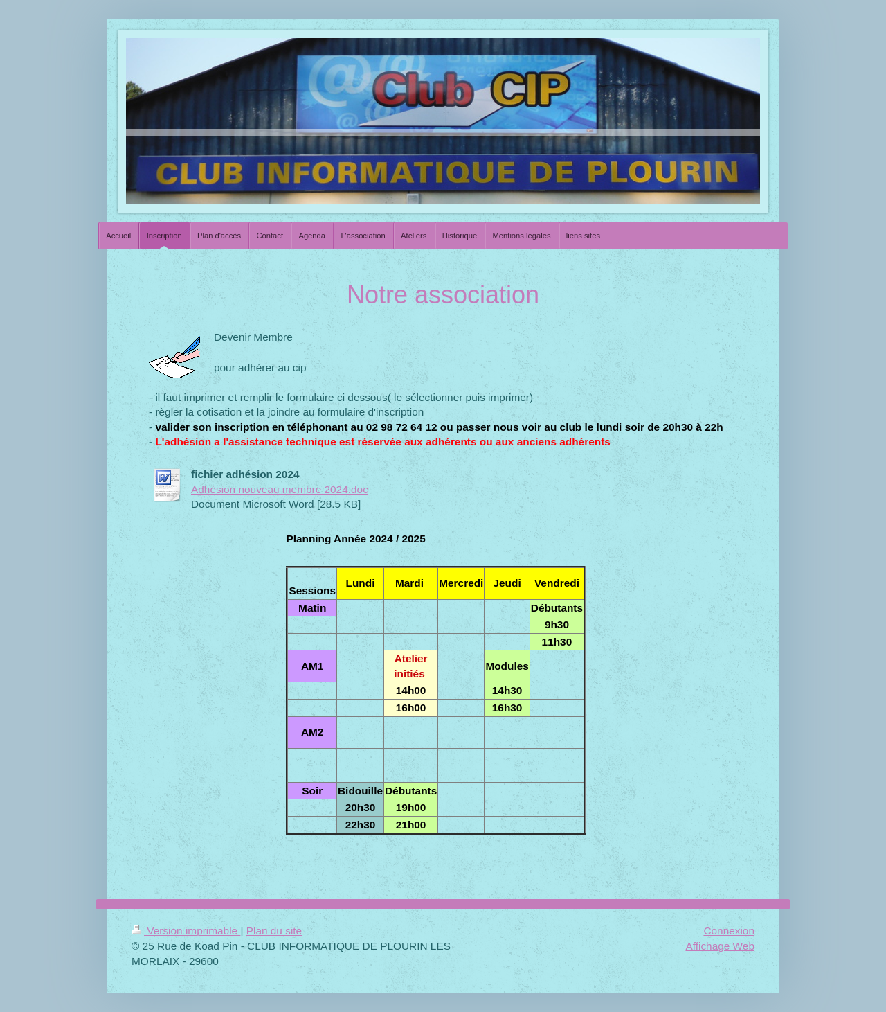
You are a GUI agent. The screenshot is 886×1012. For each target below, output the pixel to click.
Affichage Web (719, 946)
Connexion (728, 930)
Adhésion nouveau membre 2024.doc (279, 489)
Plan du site (274, 930)
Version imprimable (186, 930)
